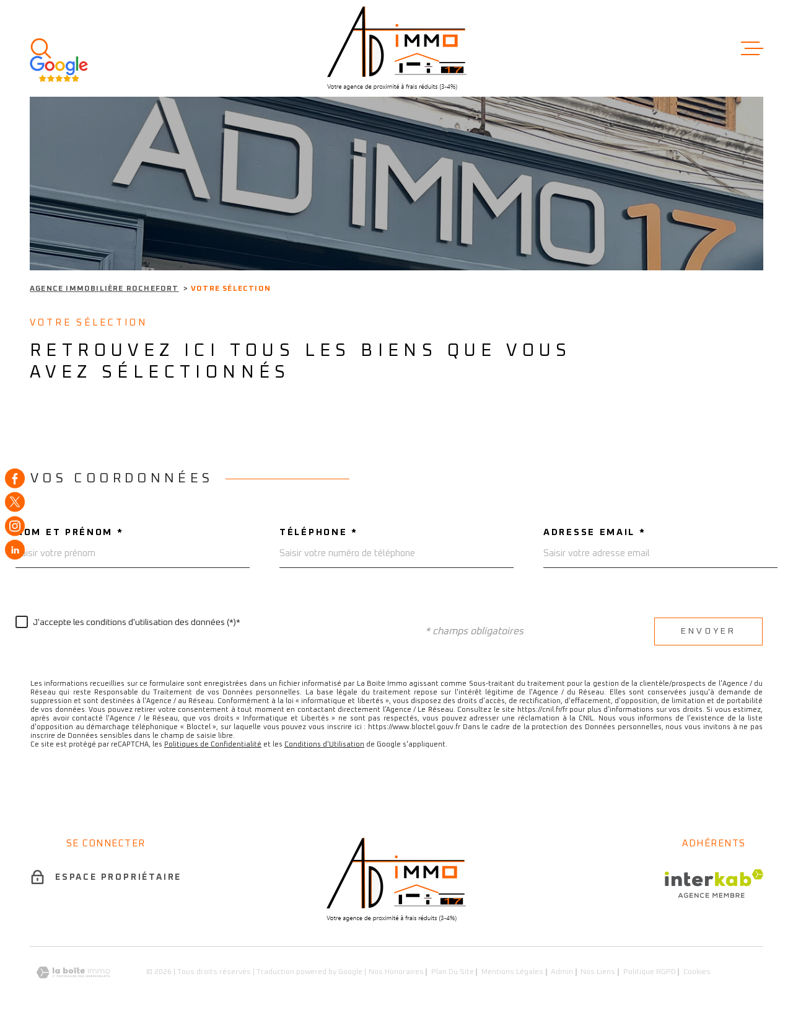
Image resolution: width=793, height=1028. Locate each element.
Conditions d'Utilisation (324, 744)
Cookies (697, 972)
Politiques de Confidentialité (212, 744)
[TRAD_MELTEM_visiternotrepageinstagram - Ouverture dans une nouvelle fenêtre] (15, 526)
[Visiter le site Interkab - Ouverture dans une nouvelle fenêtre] (714, 883)
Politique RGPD (649, 972)
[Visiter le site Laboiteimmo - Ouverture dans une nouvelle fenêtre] (73, 972)
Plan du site (452, 972)
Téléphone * (318, 532)
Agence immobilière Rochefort (104, 289)
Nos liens (598, 972)
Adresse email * (594, 532)
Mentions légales (512, 972)
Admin (562, 972)
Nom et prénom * (69, 532)
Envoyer (708, 631)
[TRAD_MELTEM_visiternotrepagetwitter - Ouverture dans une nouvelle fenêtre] (15, 502)
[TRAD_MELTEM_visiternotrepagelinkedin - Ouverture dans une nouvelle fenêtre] (15, 550)
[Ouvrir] (41, 48)
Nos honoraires (396, 972)
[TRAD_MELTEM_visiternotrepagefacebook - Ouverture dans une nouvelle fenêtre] (15, 478)
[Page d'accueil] (397, 48)
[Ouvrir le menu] (752, 48)
